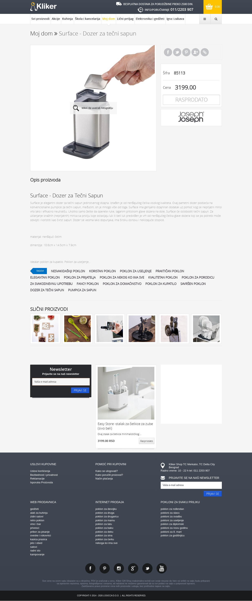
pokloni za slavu (170, 512)
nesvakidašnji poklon (68, 271)
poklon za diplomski (172, 524)
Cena (167, 87)
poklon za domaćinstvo (122, 284)
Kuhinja (67, 19)
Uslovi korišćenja (40, 471)
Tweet (177, 52)
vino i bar (35, 524)
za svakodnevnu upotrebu (51, 284)
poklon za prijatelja (80, 277)
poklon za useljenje (135, 271)
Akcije (56, 19)
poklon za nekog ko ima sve (122, 277)
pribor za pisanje (40, 531)
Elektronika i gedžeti (150, 19)
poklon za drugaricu (106, 516)
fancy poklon (88, 284)
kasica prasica (38, 539)
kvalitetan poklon (163, 277)
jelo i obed (36, 543)
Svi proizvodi (40, 19)
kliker (43, 6)
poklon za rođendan (172, 508)
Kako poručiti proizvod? (109, 474)
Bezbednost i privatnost (44, 474)
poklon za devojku (106, 508)
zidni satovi (36, 516)
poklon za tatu (103, 524)
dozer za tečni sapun (47, 290)
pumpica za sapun (82, 290)
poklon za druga (104, 512)
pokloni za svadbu (171, 516)
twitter (147, 568)
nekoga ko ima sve (106, 543)
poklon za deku (104, 531)
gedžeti (34, 508)
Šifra (166, 73)
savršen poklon (193, 284)
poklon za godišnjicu (173, 535)
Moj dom (108, 20)
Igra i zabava (175, 19)
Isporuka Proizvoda (41, 482)
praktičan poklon (170, 271)
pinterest (104, 568)
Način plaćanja (104, 478)
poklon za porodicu (198, 277)
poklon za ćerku (104, 539)
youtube (162, 568)
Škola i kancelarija (87, 19)
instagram (119, 568)
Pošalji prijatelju (195, 52)
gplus (133, 568)
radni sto (35, 550)
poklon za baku (104, 527)
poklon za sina (103, 535)
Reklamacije (37, 478)
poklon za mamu (105, 520)
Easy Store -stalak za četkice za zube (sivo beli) (125, 426)
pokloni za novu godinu (174, 527)
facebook (90, 568)
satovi (33, 546)
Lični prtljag (125, 19)
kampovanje (37, 554)
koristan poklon (102, 271)
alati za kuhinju (39, 512)
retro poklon (37, 520)
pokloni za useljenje (172, 520)
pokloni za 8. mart (171, 531)
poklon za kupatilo (160, 284)
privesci (34, 527)
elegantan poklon (45, 277)
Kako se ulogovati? (106, 471)
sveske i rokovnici (40, 535)
